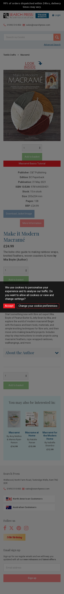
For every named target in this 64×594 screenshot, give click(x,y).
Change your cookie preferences (38, 305)
